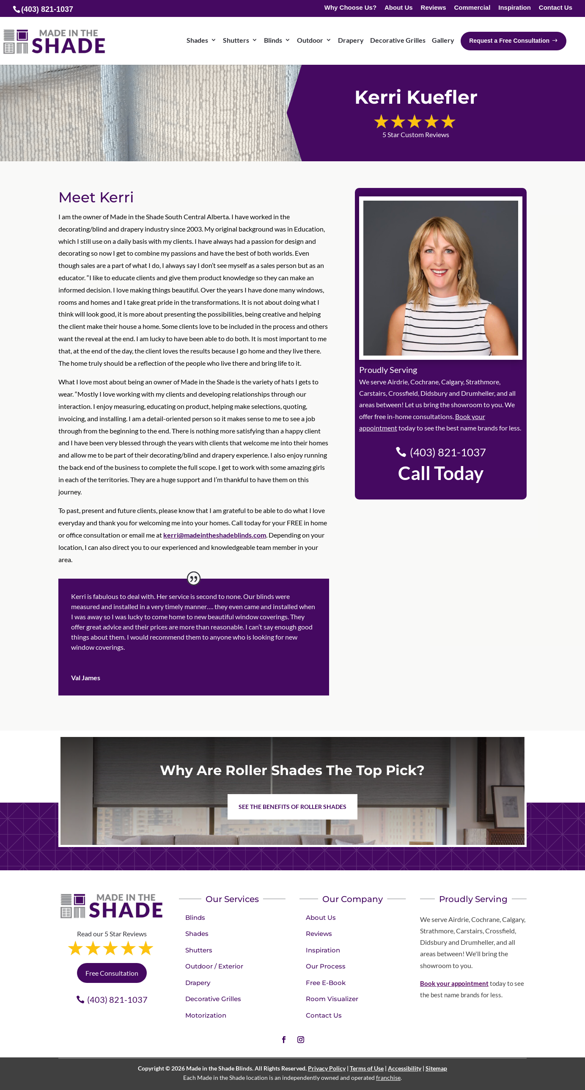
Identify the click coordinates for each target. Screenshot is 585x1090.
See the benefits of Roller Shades (292, 806)
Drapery (351, 40)
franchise (388, 1077)
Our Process (326, 966)
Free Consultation (111, 973)
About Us (399, 8)
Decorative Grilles (398, 40)
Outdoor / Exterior (214, 966)
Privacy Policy (327, 1068)
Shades (197, 40)
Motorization (205, 1015)
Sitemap (436, 1068)
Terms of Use (367, 1068)
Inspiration (514, 8)
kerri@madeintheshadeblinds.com (214, 535)
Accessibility (404, 1068)
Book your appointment (454, 983)
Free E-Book (326, 983)
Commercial (472, 8)
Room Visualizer (332, 999)
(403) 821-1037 (448, 452)
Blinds (273, 40)
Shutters (236, 40)
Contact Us (555, 8)
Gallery (443, 40)
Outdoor (310, 40)
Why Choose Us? (350, 8)
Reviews (433, 8)
